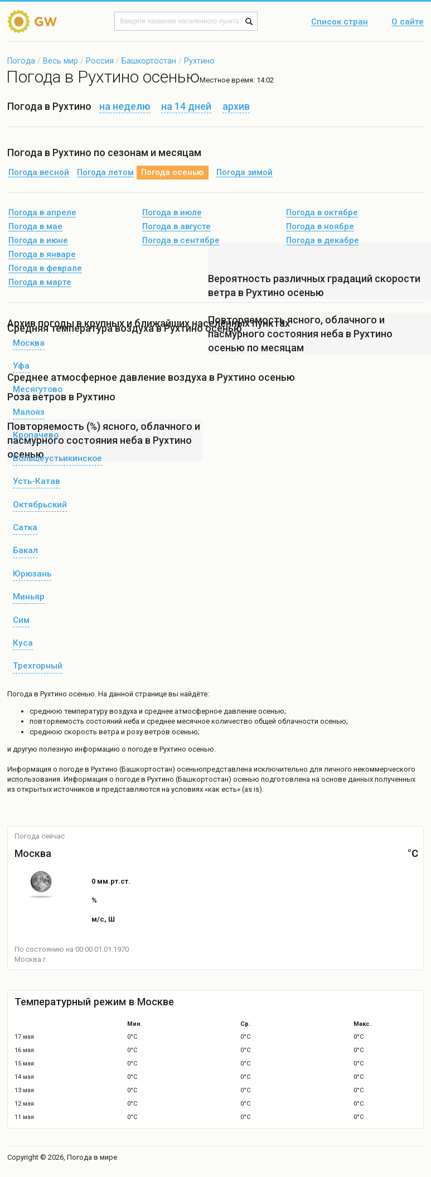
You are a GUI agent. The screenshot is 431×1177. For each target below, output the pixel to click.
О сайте (407, 22)
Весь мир (60, 60)
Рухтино (199, 60)
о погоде (69, 769)
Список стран (339, 22)
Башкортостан (149, 60)
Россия (100, 60)
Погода (21, 60)
